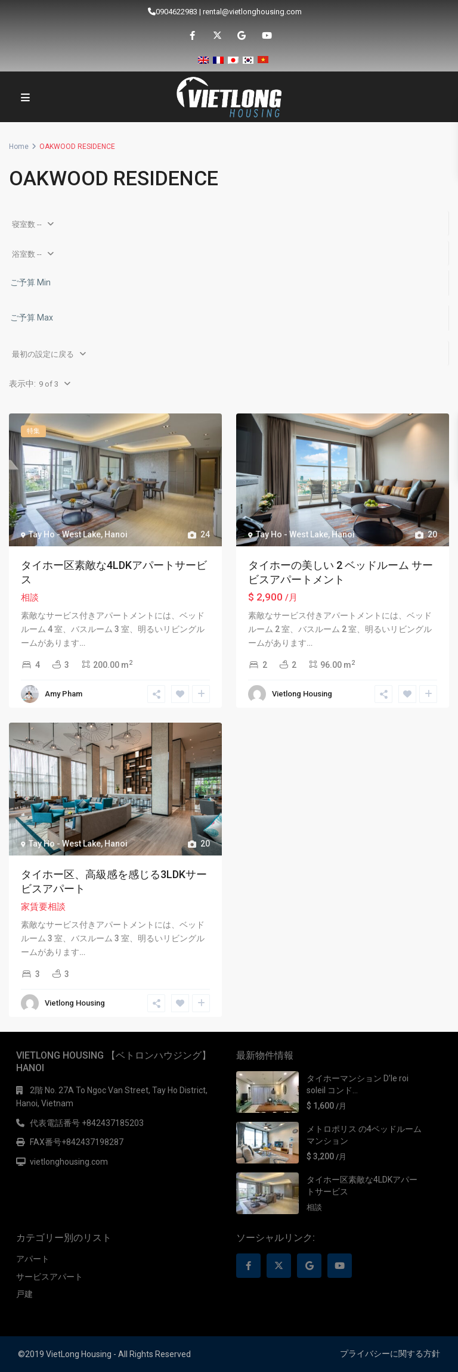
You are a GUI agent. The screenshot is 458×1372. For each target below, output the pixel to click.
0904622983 (176, 11)
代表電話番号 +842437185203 (87, 1123)
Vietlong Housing (302, 693)
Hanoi (116, 534)
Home (19, 146)
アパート (32, 1259)
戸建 (24, 1294)
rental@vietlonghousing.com (252, 11)
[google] (241, 36)
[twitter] (217, 36)
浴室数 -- (27, 254)
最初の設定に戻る (43, 354)
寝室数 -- (27, 224)
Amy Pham (63, 693)
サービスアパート (49, 1276)
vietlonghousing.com (69, 1161)
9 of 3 (48, 383)
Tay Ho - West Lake (65, 534)
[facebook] (192, 36)
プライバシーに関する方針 (390, 1353)
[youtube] (265, 36)
